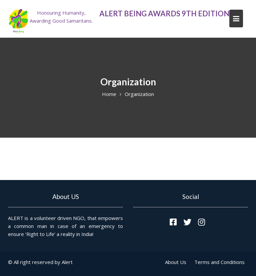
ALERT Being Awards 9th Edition (164, 13)
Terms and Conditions (219, 262)
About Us (175, 262)
